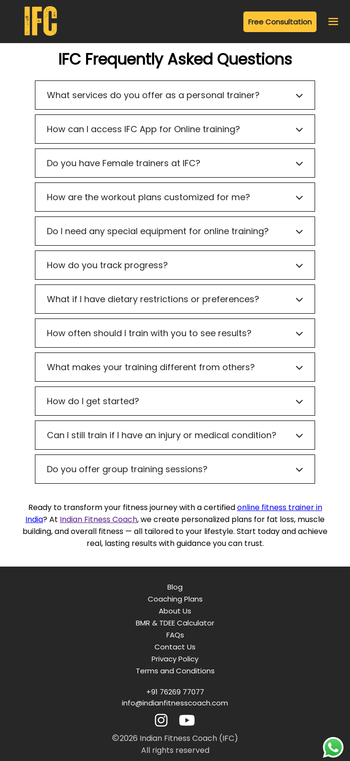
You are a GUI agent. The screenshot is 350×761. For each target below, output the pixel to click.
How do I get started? (175, 401)
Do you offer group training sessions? (175, 469)
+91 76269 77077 (175, 692)
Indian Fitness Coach (98, 519)
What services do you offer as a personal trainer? (175, 95)
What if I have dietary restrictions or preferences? (175, 299)
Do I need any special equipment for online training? (175, 231)
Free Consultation (280, 22)
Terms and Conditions (175, 671)
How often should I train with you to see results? (175, 333)
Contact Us (175, 647)
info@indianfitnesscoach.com (175, 703)
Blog (175, 587)
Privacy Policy (175, 659)
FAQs (175, 635)
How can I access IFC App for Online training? (175, 129)
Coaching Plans (175, 599)
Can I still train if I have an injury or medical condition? (175, 435)
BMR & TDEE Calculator (175, 623)
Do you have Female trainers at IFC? (175, 163)
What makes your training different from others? (175, 367)
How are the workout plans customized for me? (175, 197)
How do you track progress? (175, 265)
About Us (175, 611)
